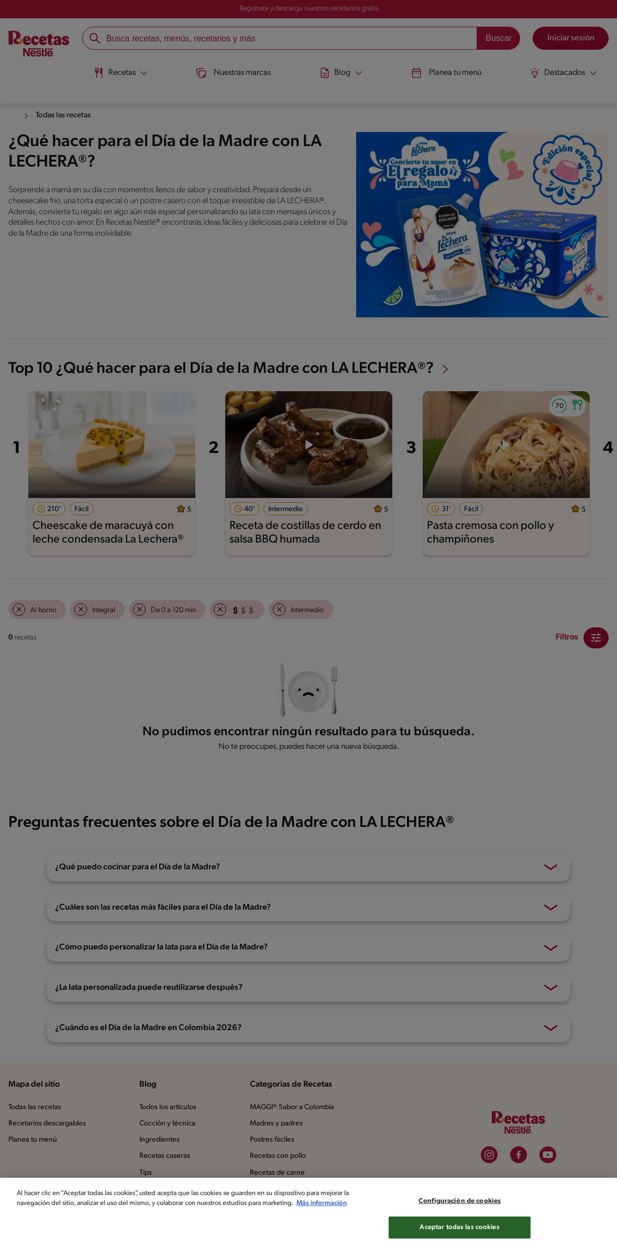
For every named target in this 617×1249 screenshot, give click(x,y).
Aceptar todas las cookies (459, 1236)
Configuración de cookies (459, 1210)
